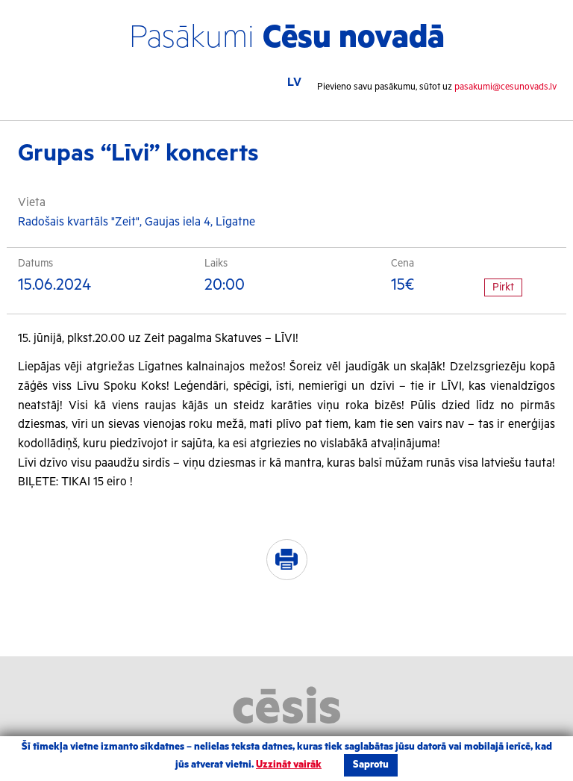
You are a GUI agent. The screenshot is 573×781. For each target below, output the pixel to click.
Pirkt (503, 287)
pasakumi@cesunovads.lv (505, 87)
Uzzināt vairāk (289, 765)
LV (294, 82)
